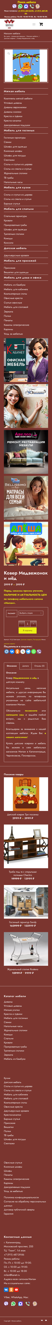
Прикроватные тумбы (15, 225)
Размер (11, 613)
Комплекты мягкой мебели (18, 98)
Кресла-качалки (12, 1115)
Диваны (8, 1002)
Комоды (8, 238)
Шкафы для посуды (15, 155)
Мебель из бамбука (14, 285)
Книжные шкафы (13, 151)
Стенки (7, 142)
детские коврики (9, 644)
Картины (8, 329)
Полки (7, 316)
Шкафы (8, 1171)
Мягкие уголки (12, 1010)
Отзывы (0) (39, 665)
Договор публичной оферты (19, 1209)
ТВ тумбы (9, 178)
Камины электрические (16, 325)
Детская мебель (12, 1082)
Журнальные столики (15, 173)
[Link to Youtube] (46, 1320)
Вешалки (9, 1127)
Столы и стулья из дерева (18, 164)
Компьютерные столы (15, 293)
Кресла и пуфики (13, 116)
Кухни (7, 1078)
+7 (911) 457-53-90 (26, 11)
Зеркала (8, 311)
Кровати (8, 220)
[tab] (12, 666)
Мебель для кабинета (16, 289)
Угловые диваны (13, 103)
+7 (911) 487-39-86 (14, 1254)
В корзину (27, 630)
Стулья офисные (13, 302)
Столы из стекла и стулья (17, 169)
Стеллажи (9, 160)
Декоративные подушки (17, 125)
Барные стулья (12, 203)
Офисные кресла (13, 298)
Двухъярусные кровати (16, 255)
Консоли (8, 243)
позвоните (31, 710)
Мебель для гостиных (16, 1018)
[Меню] (33, 24)
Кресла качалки (12, 120)
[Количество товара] (28, 624)
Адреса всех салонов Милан (20, 1279)
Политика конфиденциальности (21, 1197)
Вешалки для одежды (16, 272)
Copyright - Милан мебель (12, 1321)
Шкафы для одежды (15, 146)
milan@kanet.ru (12, 1275)
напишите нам (15, 715)
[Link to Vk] (42, 1320)
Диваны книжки (12, 112)
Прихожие (9, 268)
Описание (12, 665)
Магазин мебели (12, 33)
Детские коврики (26, 639)
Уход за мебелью (13, 334)
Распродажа (37, 639)
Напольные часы (13, 182)
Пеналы (8, 320)
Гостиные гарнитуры (15, 137)
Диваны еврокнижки (15, 107)
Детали (25, 665)
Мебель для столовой (16, 307)
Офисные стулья (13, 1162)
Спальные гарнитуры (15, 216)
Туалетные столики (14, 234)
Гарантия (8, 1214)
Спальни (8, 1038)
